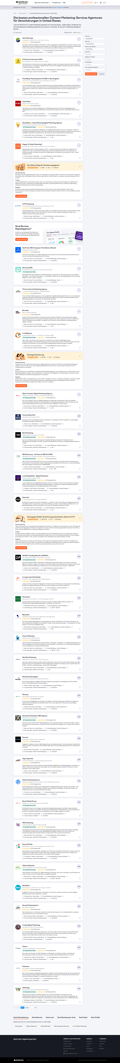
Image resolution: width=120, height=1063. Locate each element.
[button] (96, 3)
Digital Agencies (23, 13)
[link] (56, 3)
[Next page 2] (22, 1008)
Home (14, 13)
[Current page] (31, 1008)
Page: (27, 1007)
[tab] (20, 1017)
